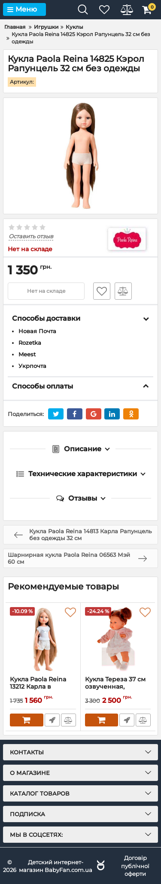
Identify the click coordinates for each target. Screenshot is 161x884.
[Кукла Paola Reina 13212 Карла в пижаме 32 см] (43, 639)
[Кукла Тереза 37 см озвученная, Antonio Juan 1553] (118, 639)
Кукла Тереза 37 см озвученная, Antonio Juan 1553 (115, 687)
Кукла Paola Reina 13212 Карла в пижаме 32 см (38, 687)
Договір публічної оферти (135, 865)
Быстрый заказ (52, 720)
